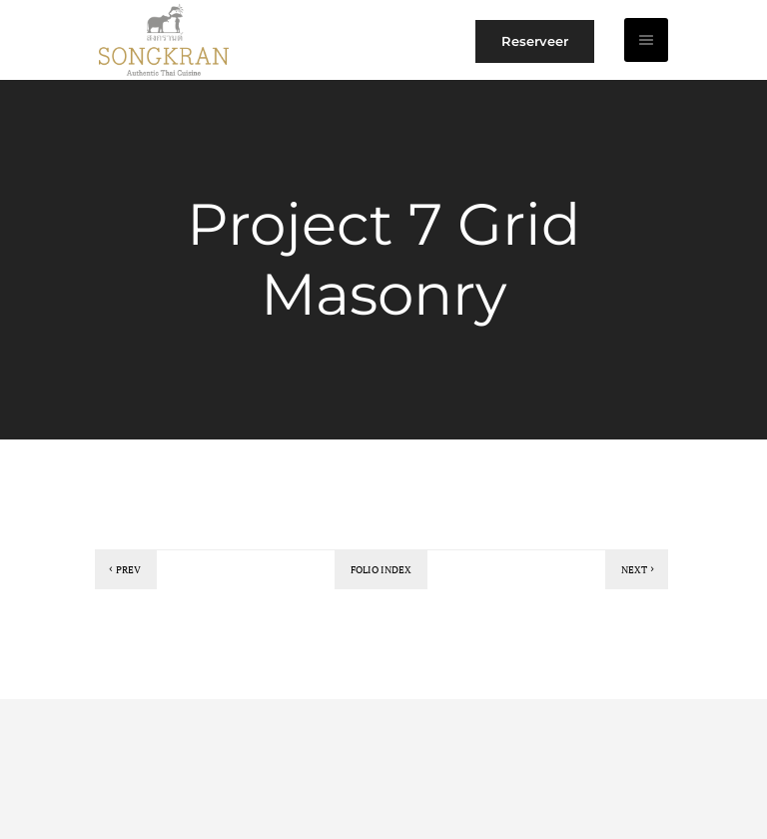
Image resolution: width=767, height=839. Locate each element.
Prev (123, 569)
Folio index (381, 569)
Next (639, 569)
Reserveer (534, 41)
